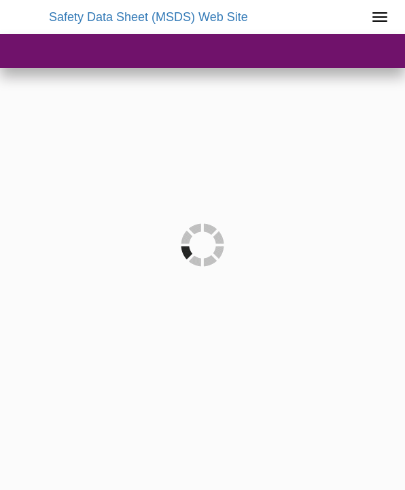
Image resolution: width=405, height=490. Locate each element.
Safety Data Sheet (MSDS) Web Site (148, 17)
